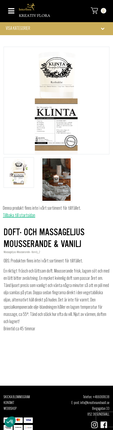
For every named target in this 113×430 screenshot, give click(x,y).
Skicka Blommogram (17, 397)
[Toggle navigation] (11, 9)
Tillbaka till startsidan (19, 215)
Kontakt (9, 403)
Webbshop (10, 409)
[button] (56, 28)
